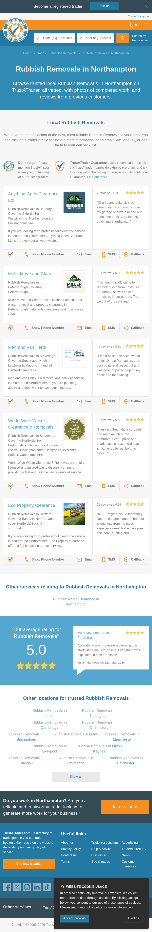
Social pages (100, 861)
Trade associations (104, 842)
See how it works (28, 863)
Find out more (97, 177)
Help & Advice (101, 849)
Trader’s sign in (138, 16)
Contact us (68, 855)
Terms (65, 861)
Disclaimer (98, 855)
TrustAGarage (53, 907)
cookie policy (93, 907)
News (126, 855)
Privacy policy (71, 849)
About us (67, 842)
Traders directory (134, 849)
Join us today (125, 806)
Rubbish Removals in (76, 734)
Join (104, 6)
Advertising (130, 842)
